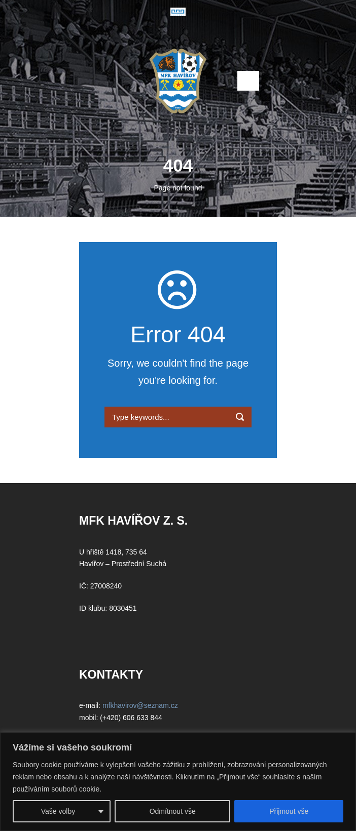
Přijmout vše (288, 811)
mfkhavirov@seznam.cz (140, 705)
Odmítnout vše (173, 811)
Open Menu (248, 81)
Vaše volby (58, 811)
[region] (178, 781)
